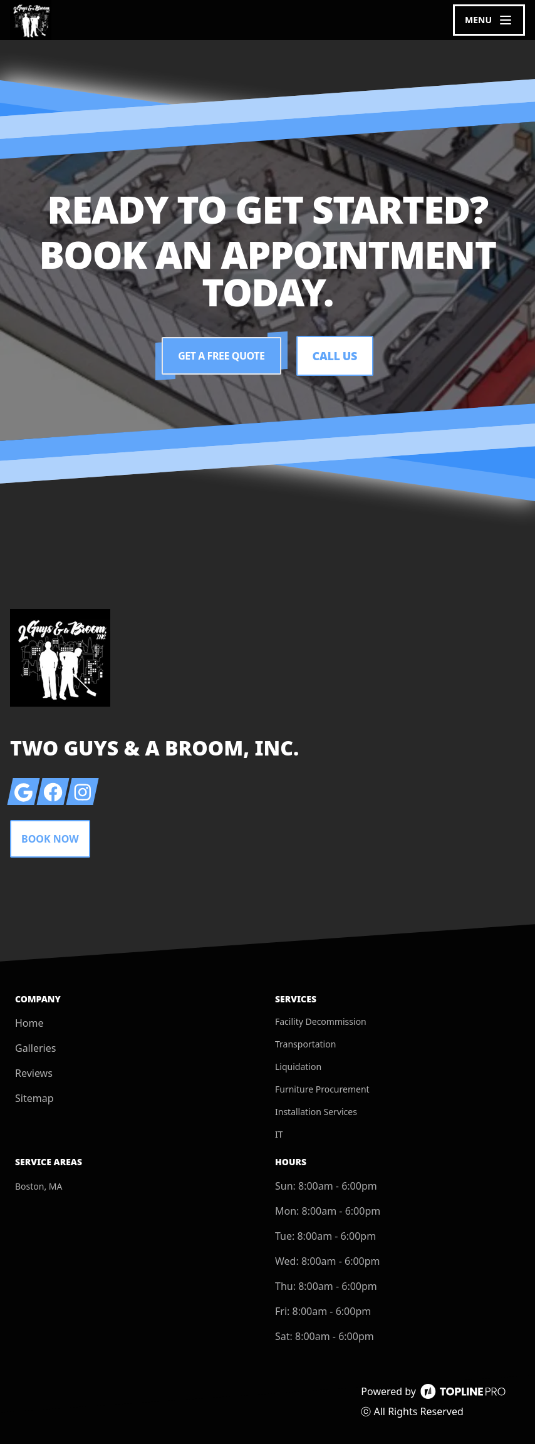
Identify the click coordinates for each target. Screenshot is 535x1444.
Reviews (34, 1073)
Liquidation (298, 1067)
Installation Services (316, 1112)
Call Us (335, 355)
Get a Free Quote (221, 356)
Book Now (50, 839)
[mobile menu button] (489, 20)
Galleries (35, 1048)
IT (279, 1134)
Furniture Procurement (322, 1089)
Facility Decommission (320, 1021)
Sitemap (34, 1098)
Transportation (305, 1044)
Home (29, 1023)
